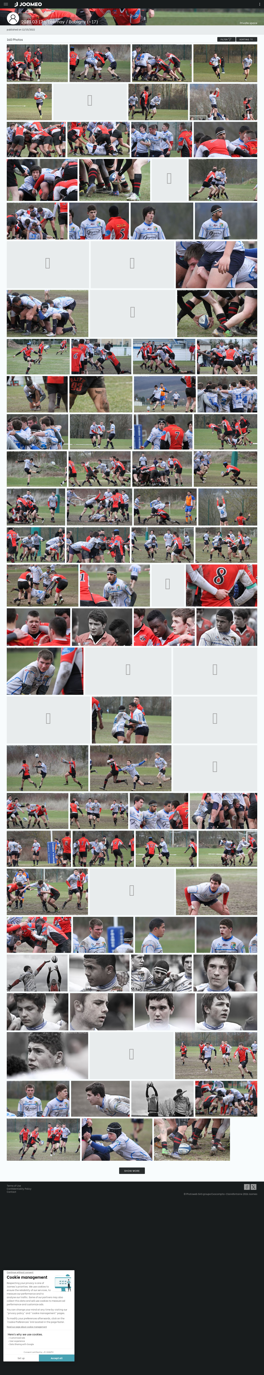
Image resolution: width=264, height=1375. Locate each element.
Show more (132, 1170)
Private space (248, 23)
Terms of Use (14, 1185)
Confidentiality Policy (19, 1188)
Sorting (246, 39)
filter (226, 39)
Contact (11, 1191)
